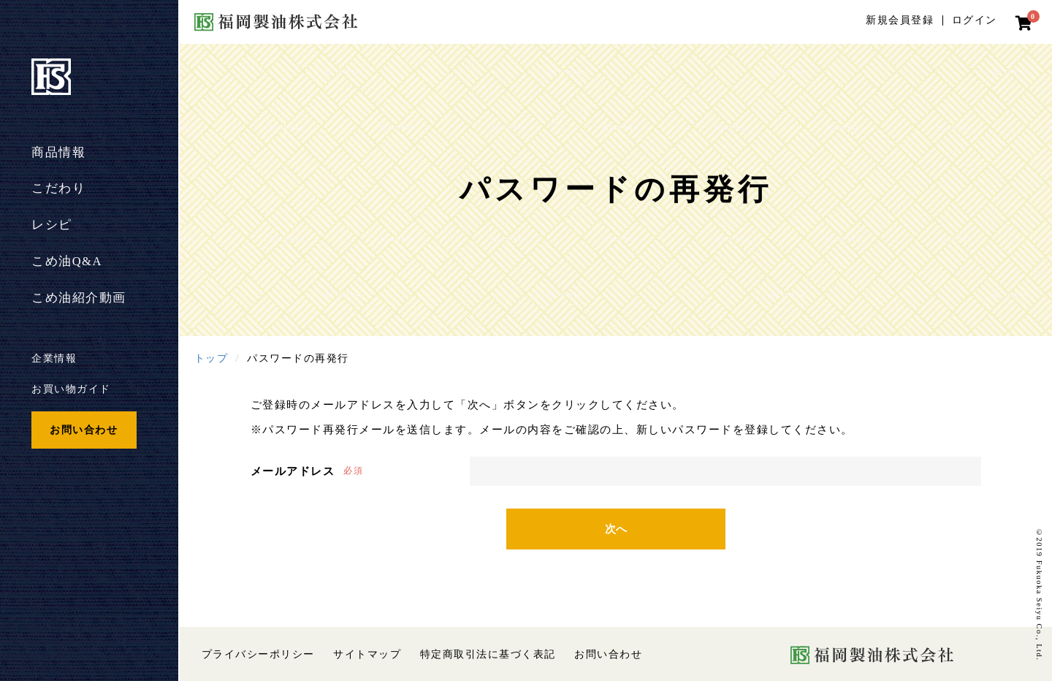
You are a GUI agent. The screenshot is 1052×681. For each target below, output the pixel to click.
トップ (211, 358)
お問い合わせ (84, 429)
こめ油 (66, 261)
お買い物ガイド (71, 389)
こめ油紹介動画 (78, 298)
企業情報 (54, 358)
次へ (616, 529)
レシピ (51, 225)
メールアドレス (293, 471)
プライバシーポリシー (258, 654)
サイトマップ (367, 654)
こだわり (58, 188)
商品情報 (58, 152)
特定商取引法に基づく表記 (488, 654)
